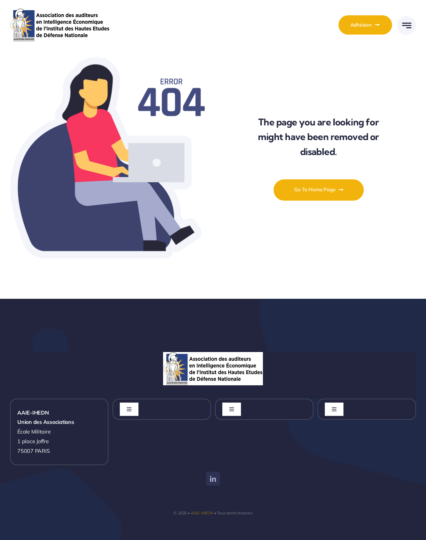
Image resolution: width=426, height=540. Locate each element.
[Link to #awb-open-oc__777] (406, 25)
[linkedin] (213, 479)
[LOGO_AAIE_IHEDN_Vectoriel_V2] (60, 11)
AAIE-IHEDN (202, 512)
